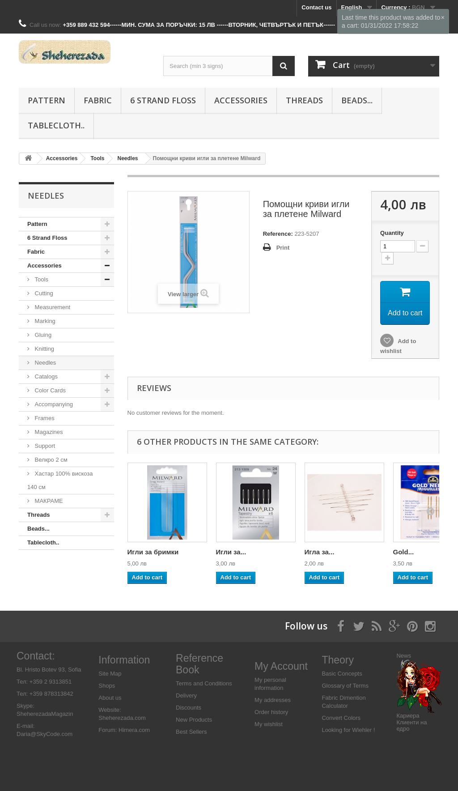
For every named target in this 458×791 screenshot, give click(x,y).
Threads (304, 100)
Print (283, 247)
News (403, 655)
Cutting (43, 293)
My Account (281, 666)
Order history (271, 712)
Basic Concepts (342, 673)
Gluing (42, 335)
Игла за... (320, 552)
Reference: (278, 233)
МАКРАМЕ (48, 501)
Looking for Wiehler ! (348, 730)
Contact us (316, 7)
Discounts (188, 707)
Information (124, 660)
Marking (44, 321)
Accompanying (53, 404)
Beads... (357, 100)
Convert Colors (341, 717)
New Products (194, 719)
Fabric (98, 100)
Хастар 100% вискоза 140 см (60, 480)
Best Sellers (191, 731)
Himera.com (133, 730)
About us (109, 697)
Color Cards (49, 390)
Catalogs (45, 376)
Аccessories (240, 100)
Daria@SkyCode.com (44, 734)
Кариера (407, 715)
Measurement (51, 307)
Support (44, 445)
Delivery (186, 695)
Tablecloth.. (56, 125)
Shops (106, 685)
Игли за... (231, 552)
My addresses (272, 700)
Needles (44, 362)
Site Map (109, 673)
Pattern (46, 100)
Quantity (392, 233)
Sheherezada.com (122, 717)
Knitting (43, 348)
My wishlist (268, 724)
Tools (40, 279)
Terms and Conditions (204, 683)
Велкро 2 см (50, 459)
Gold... (403, 552)
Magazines (48, 432)
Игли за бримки (153, 552)
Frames (44, 418)
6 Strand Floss (163, 100)
